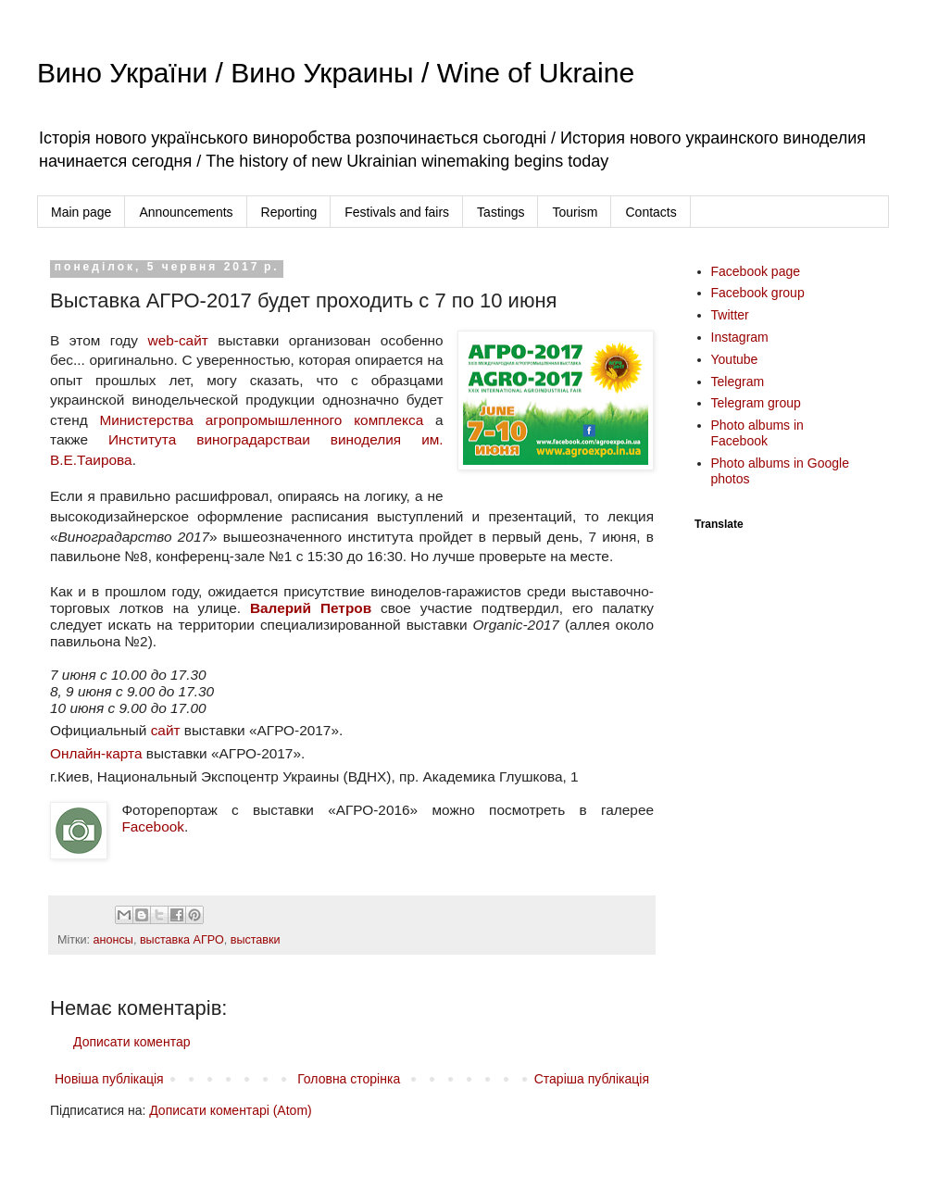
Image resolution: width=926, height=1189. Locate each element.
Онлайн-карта (96, 753)
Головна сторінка (348, 1078)
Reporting (289, 212)
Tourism (574, 212)
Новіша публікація (109, 1078)
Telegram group (756, 402)
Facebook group (758, 292)
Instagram (740, 337)
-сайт (191, 340)
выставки (256, 939)
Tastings (500, 212)
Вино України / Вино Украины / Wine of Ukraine (335, 72)
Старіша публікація (591, 1078)
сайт (166, 730)
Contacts (650, 212)
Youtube (734, 359)
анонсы (113, 939)
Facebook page (756, 271)
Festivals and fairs (396, 212)
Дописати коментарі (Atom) (230, 1110)
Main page (81, 212)
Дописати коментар (131, 1041)
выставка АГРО (182, 939)
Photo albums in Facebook (757, 433)
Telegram (738, 381)
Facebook (152, 826)
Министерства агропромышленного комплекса (261, 420)
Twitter (730, 314)
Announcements (185, 212)
